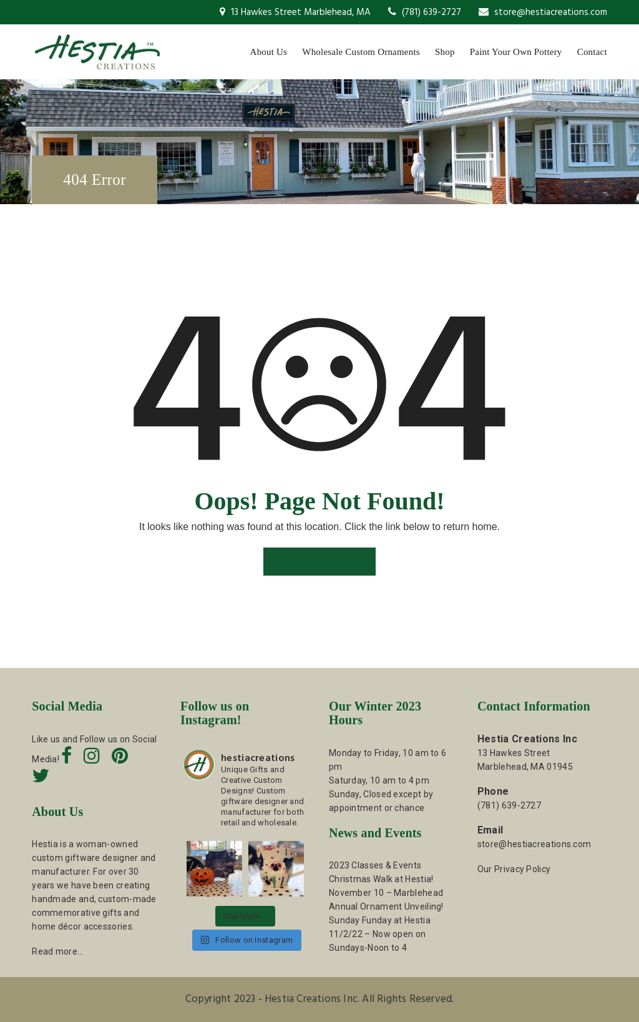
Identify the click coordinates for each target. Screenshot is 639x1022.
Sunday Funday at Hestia (380, 920)
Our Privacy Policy (513, 869)
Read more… (57, 951)
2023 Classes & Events (375, 865)
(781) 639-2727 (424, 12)
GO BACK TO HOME (319, 562)
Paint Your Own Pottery (516, 52)
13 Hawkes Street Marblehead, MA (295, 12)
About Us (269, 52)
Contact (592, 52)
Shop (445, 52)
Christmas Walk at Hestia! (381, 879)
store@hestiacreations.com (543, 12)
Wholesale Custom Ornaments (361, 52)
